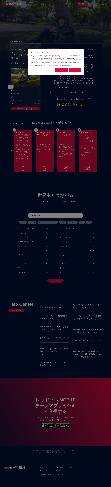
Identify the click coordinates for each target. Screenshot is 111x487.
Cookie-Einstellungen (36, 69)
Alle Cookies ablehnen (61, 70)
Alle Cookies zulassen (75, 70)
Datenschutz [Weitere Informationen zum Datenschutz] (70, 58)
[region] (56, 62)
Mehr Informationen (66, 65)
